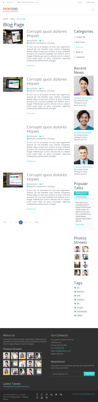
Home (5, 19)
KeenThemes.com (88, 394)
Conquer (79, 299)
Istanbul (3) (80, 57)
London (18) (80, 37)
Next (36, 222)
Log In (80, 2)
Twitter (78, 315)
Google (78, 307)
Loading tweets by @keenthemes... (16, 386)
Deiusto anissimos (82, 132)
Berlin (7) (79, 52)
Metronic (79, 292)
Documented (81, 197)
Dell (77, 295)
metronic (60, 354)
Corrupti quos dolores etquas (47, 33)
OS (76, 288)
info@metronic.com (63, 351)
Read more (31, 65)
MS (76, 303)
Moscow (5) (80, 42)
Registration (90, 2)
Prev (5, 222)
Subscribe (89, 374)
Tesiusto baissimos (83, 166)
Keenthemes (80, 311)
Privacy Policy (15, 397)
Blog (12, 19)
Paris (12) (79, 47)
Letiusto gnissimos (83, 98)
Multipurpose (81, 193)
